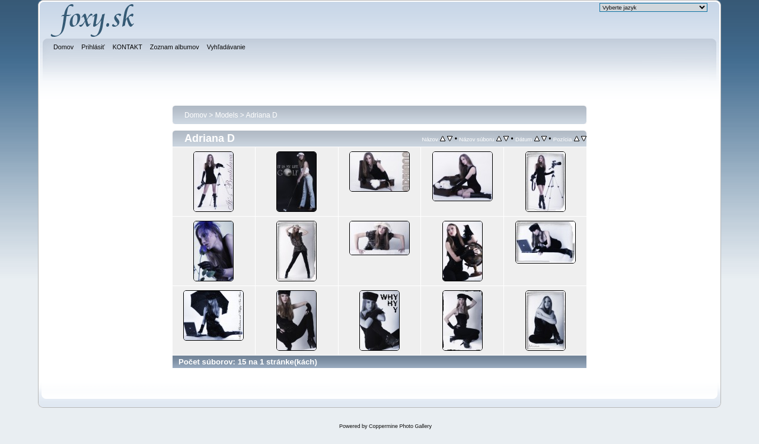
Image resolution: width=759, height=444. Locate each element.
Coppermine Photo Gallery (400, 426)
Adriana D (261, 115)
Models (226, 115)
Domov (195, 115)
